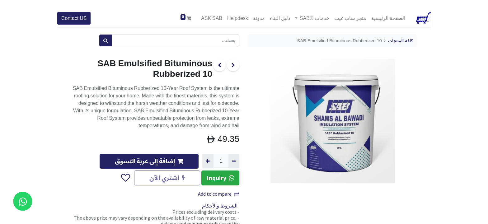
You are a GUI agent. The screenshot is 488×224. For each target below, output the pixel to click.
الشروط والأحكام (219, 206)
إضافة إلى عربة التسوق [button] (149, 161)
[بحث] (105, 40)
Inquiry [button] (220, 178)
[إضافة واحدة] (207, 161)
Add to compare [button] (218, 194)
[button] (125, 178)
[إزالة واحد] (233, 161)
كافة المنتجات (400, 41)
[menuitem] (388, 18)
